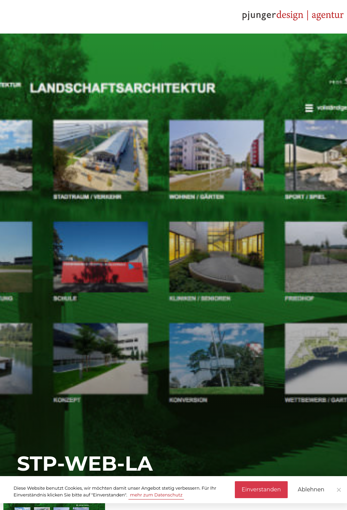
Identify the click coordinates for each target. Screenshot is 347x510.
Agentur (23, 16)
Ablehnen (311, 489)
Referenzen (120, 16)
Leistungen (69, 16)
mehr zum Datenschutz (156, 494)
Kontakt (167, 16)
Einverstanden (261, 489)
